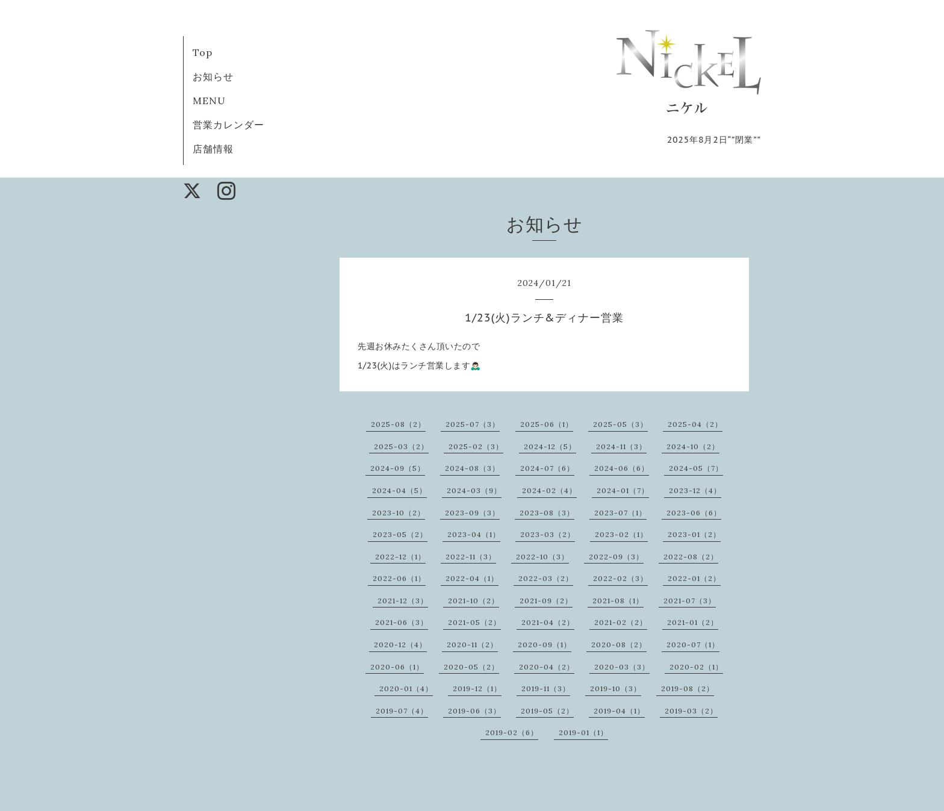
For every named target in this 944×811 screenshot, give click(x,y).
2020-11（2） (472, 644)
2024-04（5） (399, 490)
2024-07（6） (547, 468)
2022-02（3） (620, 578)
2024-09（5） (397, 468)
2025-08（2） (398, 424)
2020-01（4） (406, 688)
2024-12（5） (550, 446)
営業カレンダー (228, 125)
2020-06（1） (397, 666)
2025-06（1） (546, 424)
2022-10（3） (542, 556)
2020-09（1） (544, 644)
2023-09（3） (472, 512)
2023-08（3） (547, 512)
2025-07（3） (473, 424)
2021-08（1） (618, 600)
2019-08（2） (687, 688)
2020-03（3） (622, 666)
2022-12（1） (400, 556)
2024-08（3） (472, 468)
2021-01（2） (692, 622)
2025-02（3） (476, 446)
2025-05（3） (620, 424)
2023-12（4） (695, 490)
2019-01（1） (583, 732)
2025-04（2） (695, 424)
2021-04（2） (547, 622)
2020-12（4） (400, 644)
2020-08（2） (619, 644)
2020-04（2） (546, 666)
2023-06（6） (693, 512)
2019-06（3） (474, 710)
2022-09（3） (616, 556)
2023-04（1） (473, 534)
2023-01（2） (694, 534)
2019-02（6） (511, 732)
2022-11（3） (471, 556)
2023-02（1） (621, 534)
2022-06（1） (399, 578)
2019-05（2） (547, 710)
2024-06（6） (621, 468)
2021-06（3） (401, 622)
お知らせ (213, 76)
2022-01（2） (694, 578)
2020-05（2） (471, 666)
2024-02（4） (549, 490)
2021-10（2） (473, 600)
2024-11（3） (621, 446)
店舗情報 (213, 149)
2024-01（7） (623, 490)
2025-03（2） (401, 446)
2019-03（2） (691, 710)
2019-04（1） (619, 710)
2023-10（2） (398, 512)
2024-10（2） (692, 446)
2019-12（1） (477, 688)
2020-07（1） (692, 644)
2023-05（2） (400, 534)
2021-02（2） (620, 622)
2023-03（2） (547, 534)
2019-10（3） (615, 688)
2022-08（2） (690, 556)
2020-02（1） (696, 666)
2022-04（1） (472, 578)
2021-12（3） (402, 600)
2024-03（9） (474, 490)
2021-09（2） (546, 600)
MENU (209, 101)
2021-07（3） (689, 600)
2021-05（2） (474, 622)
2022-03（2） (545, 578)
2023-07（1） (620, 512)
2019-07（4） (402, 710)
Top (203, 52)
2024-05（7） (696, 468)
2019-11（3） (545, 688)
